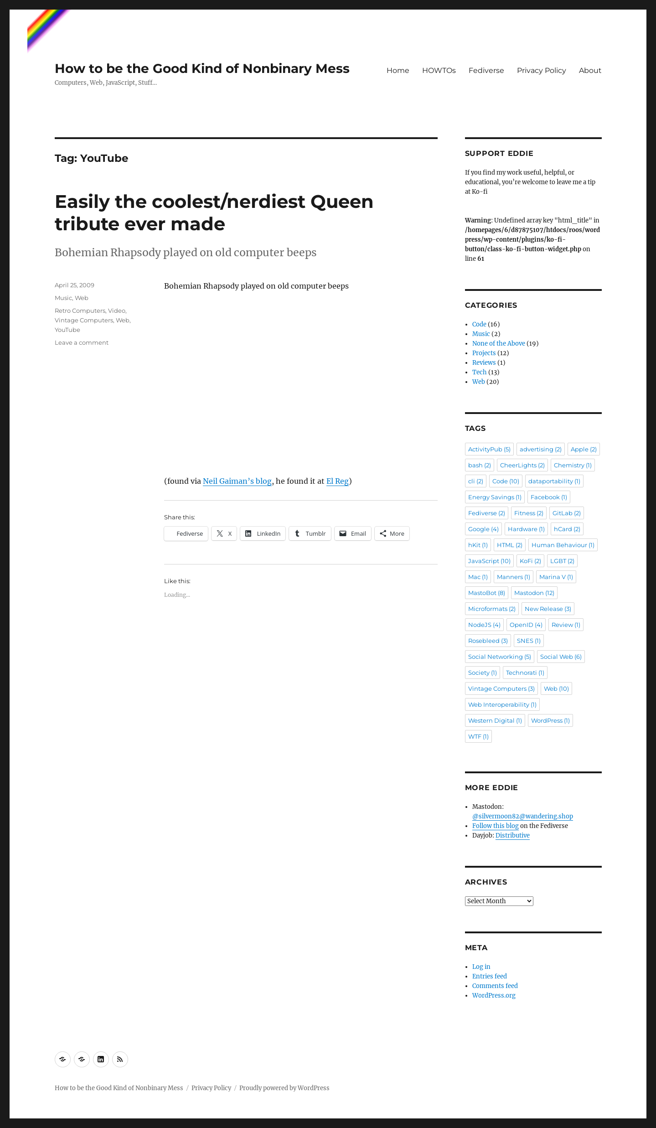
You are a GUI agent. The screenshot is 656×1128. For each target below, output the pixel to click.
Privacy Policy (541, 70)
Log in (481, 967)
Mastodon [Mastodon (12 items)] (534, 592)
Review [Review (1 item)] (566, 624)
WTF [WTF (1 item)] (478, 736)
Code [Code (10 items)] (505, 481)
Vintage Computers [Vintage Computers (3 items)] (501, 688)
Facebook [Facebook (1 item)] (549, 497)
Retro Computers (80, 310)
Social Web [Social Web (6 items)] (561, 656)
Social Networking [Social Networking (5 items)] (499, 656)
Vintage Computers (84, 320)
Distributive (513, 835)
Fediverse (486, 70)
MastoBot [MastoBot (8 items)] (486, 592)
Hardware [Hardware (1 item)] (526, 529)
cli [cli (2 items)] (475, 481)
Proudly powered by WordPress (284, 1088)
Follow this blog (495, 826)
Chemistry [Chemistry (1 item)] (573, 465)
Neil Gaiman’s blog (237, 481)
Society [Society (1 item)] (482, 672)
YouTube (67, 329)
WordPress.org (494, 995)
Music (63, 297)
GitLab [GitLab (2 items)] (567, 513)
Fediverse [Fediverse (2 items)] (486, 513)
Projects (484, 353)
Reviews (484, 363)
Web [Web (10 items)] (556, 688)
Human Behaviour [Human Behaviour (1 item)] (563, 544)
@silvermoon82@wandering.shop (522, 816)
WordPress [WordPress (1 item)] (550, 720)
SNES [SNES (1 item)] (529, 640)
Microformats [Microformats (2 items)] (492, 608)
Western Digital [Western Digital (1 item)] (495, 720)
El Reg (337, 481)
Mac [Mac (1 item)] (478, 576)
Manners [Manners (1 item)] (513, 576)
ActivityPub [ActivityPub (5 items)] (489, 449)
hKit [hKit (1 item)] (478, 544)
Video (116, 310)
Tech (479, 372)
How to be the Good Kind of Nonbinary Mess (202, 68)
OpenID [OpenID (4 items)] (526, 624)
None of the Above (498, 343)
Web (81, 297)
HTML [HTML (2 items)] (509, 544)
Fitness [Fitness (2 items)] (528, 513)
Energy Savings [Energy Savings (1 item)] (495, 497)
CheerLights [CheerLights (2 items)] (522, 465)
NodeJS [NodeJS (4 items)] (484, 624)
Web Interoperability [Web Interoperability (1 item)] (502, 704)
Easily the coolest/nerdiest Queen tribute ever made (214, 212)
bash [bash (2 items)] (479, 465)
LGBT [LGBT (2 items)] (562, 560)
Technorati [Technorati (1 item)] (525, 672)
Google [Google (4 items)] (483, 529)
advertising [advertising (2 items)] (541, 449)
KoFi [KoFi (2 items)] (530, 560)
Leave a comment (81, 342)
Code (479, 324)
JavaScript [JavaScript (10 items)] (489, 560)
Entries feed (489, 976)
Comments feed (495, 986)
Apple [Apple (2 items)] (584, 449)
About (590, 70)
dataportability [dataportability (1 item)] (554, 481)
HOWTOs (439, 70)
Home (398, 70)
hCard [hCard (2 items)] (567, 529)
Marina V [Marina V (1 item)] (556, 576)
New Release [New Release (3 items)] (548, 608)
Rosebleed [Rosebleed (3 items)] (488, 640)
